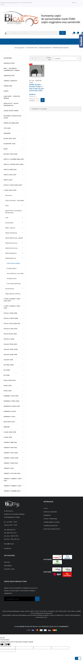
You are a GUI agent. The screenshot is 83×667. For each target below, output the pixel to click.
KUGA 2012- (8, 385)
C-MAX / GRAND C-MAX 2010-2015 (12, 300)
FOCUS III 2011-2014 (10, 328)
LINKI (6, 217)
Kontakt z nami (9, 569)
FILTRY (7, 205)
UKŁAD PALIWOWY (10, 258)
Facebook (7, 548)
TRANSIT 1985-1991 (10, 442)
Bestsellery (8, 565)
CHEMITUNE (8, 86)
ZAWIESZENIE (9, 288)
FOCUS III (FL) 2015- (10, 334)
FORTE (6, 91)
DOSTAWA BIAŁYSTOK (52, 529)
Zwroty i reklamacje (50, 518)
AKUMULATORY (9, 63)
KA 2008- (7, 370)
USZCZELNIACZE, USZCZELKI (15, 273)
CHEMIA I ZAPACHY (10, 80)
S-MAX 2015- (8, 437)
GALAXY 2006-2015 (10, 354)
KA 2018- (7, 375)
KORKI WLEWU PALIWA (13, 263)
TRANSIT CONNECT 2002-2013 (13, 479)
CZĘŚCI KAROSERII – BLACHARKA (14, 200)
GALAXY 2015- (8, 359)
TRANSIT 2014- (9, 468)
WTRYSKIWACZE (11, 278)
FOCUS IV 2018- (9, 339)
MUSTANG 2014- (9, 422)
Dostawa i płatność (50, 512)
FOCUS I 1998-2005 (10, 313)
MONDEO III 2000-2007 (12, 406)
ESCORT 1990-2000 (10, 154)
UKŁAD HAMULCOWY (11, 243)
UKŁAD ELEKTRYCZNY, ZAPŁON (14, 238)
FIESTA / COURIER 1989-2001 (14, 159)
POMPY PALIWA (11, 268)
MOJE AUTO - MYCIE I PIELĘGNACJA (11, 104)
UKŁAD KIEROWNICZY (11, 248)
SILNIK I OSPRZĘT (10, 228)
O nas (45, 508)
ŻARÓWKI (7, 133)
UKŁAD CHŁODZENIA (11, 233)
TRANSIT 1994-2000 (11, 453)
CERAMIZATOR (9, 75)
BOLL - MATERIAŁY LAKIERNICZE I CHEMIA (12, 69)
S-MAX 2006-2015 (10, 432)
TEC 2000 (7, 128)
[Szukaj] (36, 33)
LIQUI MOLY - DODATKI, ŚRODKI (12, 97)
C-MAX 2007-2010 (10, 190)
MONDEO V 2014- (10, 416)
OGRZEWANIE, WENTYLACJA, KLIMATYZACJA (13, 211)
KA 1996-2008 (9, 365)
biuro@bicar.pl (9, 544)
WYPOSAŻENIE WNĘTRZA (12, 293)
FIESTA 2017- (8, 180)
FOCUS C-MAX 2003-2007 (13, 185)
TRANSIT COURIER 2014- (12, 491)
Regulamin (47, 515)
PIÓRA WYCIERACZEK (11, 123)
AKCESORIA (8, 58)
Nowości (7, 562)
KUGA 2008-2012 (10, 380)
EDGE (6, 149)
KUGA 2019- (8, 390)
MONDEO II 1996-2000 (11, 401)
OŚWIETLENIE (9, 223)
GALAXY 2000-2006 (11, 349)
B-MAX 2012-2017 (10, 138)
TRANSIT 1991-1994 (10, 447)
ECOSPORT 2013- (10, 143)
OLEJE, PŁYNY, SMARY (11, 110)
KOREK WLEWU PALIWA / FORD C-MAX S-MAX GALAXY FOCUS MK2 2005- (36, 88)
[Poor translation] (7, 645)
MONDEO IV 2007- (10, 411)
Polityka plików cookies (52, 522)
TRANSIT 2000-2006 (11, 458)
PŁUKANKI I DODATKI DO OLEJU (12, 117)
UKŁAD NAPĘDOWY (11, 253)
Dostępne (67, 58)
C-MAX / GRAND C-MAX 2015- (12, 307)
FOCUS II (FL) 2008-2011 (12, 323)
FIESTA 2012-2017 (10, 174)
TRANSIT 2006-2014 (11, 463)
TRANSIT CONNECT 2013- (13, 486)
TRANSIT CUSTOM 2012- (12, 473)
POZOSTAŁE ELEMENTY (14, 283)
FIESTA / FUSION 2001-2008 (13, 164)
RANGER (6, 427)
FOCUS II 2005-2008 (11, 318)
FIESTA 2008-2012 (10, 169)
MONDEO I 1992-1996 (11, 396)
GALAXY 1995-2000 (10, 344)
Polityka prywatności (51, 525)
